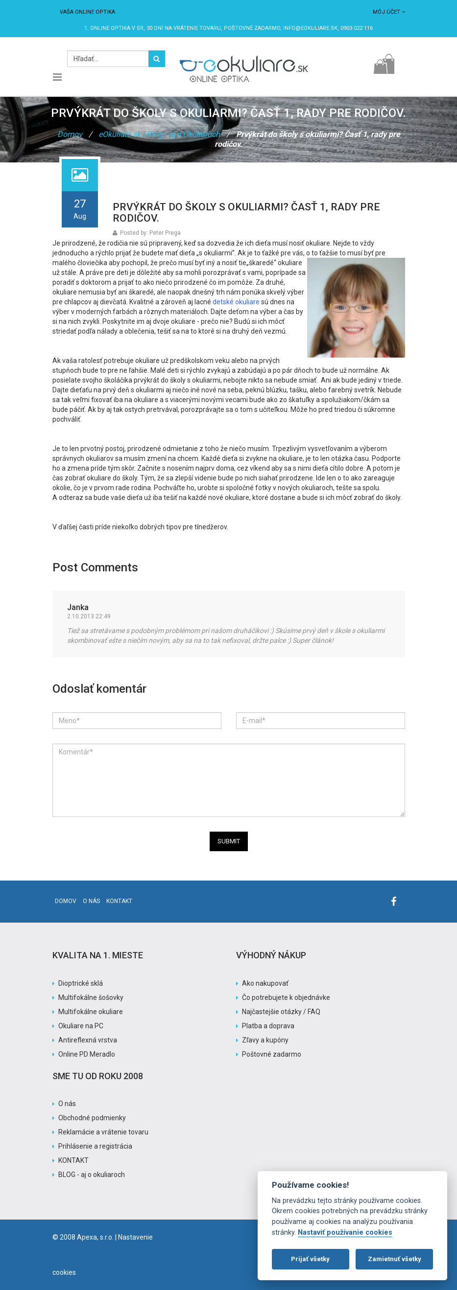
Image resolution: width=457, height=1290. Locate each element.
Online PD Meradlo (86, 1054)
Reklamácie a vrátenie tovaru (103, 1132)
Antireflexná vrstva (87, 1040)
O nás (91, 901)
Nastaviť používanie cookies (345, 1232)
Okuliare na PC (80, 1026)
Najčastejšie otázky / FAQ (281, 1012)
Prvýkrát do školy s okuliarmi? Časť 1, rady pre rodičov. (246, 212)
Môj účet (389, 12)
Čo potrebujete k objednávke (286, 997)
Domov (69, 134)
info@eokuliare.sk (310, 28)
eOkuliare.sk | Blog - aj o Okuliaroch (159, 134)
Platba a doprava (268, 1026)
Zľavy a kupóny (265, 1040)
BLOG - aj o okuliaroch (91, 1174)
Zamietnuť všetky (394, 1259)
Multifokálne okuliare (90, 1012)
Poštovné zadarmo (271, 1054)
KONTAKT (73, 1160)
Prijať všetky (310, 1259)
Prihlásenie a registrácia (95, 1146)
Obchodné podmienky (92, 1118)
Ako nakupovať (265, 983)
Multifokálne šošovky (90, 997)
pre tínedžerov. (206, 527)
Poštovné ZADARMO (252, 28)
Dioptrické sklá (80, 983)
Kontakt (119, 901)
